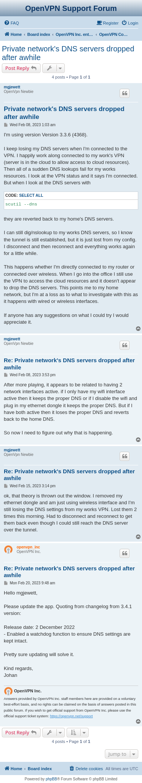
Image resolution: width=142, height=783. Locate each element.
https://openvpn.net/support (71, 716)
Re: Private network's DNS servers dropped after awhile (69, 364)
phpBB (51, 779)
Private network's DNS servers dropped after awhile (68, 53)
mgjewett (12, 87)
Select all (31, 195)
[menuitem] (11, 23)
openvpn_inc (28, 547)
